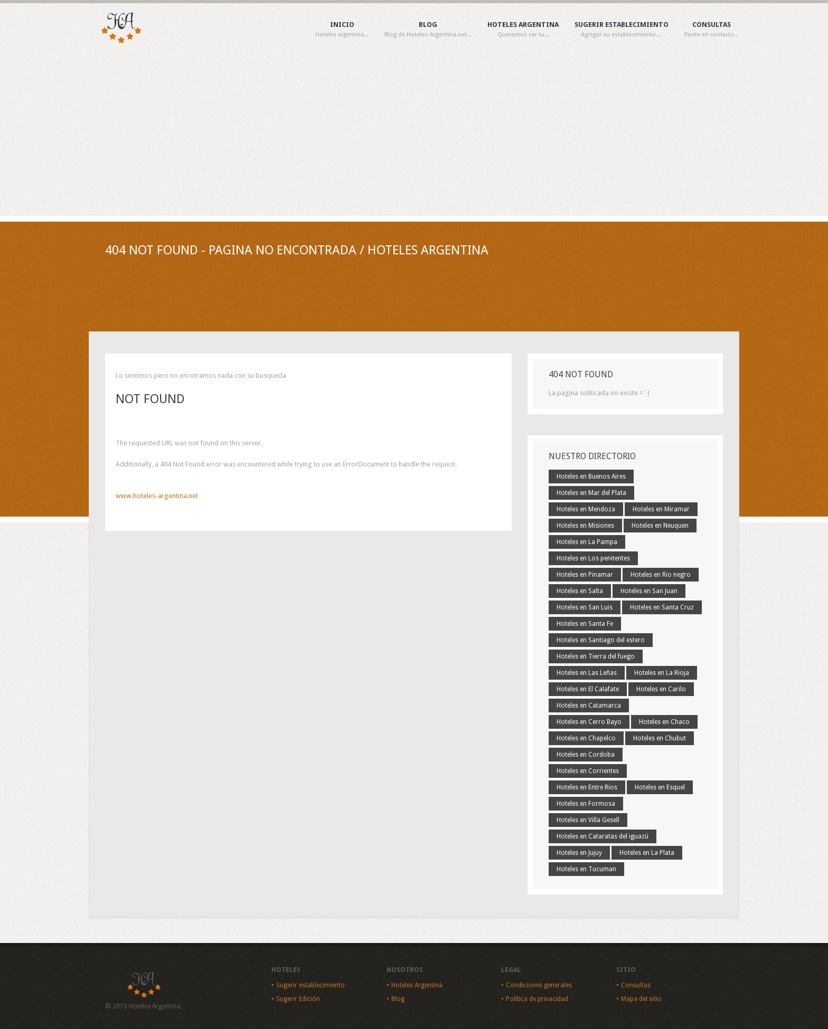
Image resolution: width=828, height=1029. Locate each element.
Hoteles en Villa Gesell (588, 820)
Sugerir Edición (298, 999)
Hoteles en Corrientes (588, 771)
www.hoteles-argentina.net (157, 496)
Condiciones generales (539, 985)
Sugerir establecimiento (622, 29)
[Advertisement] (414, 137)
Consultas (711, 29)
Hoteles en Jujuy (579, 852)
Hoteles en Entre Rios (587, 787)
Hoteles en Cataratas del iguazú (602, 836)
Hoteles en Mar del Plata (591, 493)
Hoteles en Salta (580, 591)
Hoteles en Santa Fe (585, 623)
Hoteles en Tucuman (586, 869)
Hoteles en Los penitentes (593, 558)
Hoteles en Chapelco (586, 738)
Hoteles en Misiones (585, 525)
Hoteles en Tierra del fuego (596, 656)
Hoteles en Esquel (660, 787)
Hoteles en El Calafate (588, 689)
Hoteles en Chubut (659, 738)
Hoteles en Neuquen (660, 525)
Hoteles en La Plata (646, 852)
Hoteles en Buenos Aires (591, 476)
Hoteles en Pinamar (585, 574)
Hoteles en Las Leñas (587, 673)
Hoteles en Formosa (586, 803)
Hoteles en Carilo (661, 689)
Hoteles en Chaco (664, 722)
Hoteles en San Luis (585, 607)
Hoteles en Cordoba (586, 754)
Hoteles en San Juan (649, 591)
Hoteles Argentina (523, 29)
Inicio (342, 29)
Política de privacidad (537, 999)
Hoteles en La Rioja (661, 673)
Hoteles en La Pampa (587, 542)
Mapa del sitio (641, 999)
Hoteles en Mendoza (586, 509)
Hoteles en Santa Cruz (662, 607)
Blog (428, 29)
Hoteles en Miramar (661, 509)
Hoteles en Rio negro (661, 574)
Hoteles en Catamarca (589, 705)
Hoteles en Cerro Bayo (589, 722)
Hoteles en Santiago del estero (601, 640)
